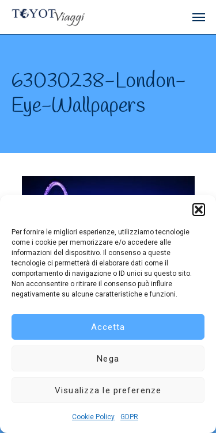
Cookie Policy (93, 417)
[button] (198, 209)
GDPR (129, 417)
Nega (108, 359)
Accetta (108, 327)
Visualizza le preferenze (108, 390)
